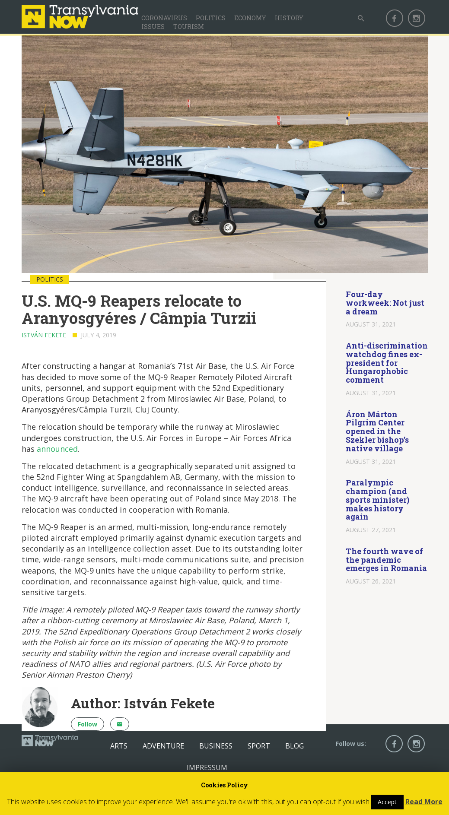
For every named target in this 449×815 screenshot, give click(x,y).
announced (57, 449)
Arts (118, 746)
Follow (87, 724)
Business (215, 746)
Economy (250, 18)
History (289, 18)
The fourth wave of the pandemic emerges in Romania (386, 560)
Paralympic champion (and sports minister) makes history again (377, 499)
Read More (424, 801)
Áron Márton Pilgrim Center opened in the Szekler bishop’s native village (377, 431)
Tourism (188, 26)
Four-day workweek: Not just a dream (385, 303)
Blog (294, 746)
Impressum (207, 767)
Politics (211, 18)
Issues (153, 26)
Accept (387, 802)
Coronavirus (164, 18)
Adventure (163, 746)
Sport (259, 746)
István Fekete (44, 335)
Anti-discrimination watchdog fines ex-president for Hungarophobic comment (387, 362)
